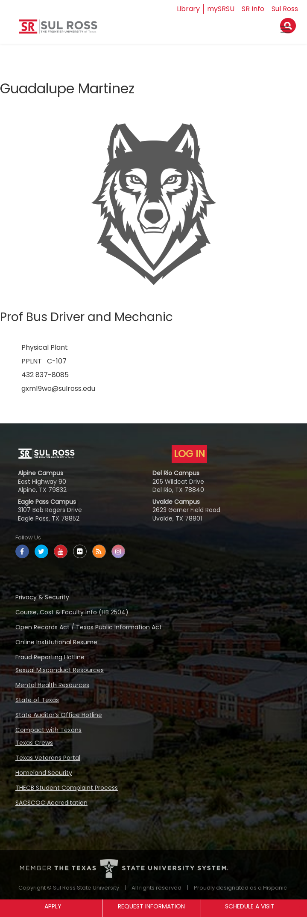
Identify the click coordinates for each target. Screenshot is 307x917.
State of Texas (37, 700)
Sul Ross (285, 9)
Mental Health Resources (52, 685)
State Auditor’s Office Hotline (58, 715)
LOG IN (189, 454)
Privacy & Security (42, 597)
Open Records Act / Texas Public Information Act (88, 627)
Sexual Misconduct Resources (59, 670)
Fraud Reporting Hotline (50, 657)
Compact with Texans (48, 730)
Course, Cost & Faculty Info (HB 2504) (72, 612)
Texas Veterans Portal (47, 757)
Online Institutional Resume (56, 642)
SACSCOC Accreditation (51, 802)
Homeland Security (43, 772)
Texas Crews (34, 742)
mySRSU (220, 9)
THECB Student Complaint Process (66, 787)
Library (188, 9)
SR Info (253, 9)
